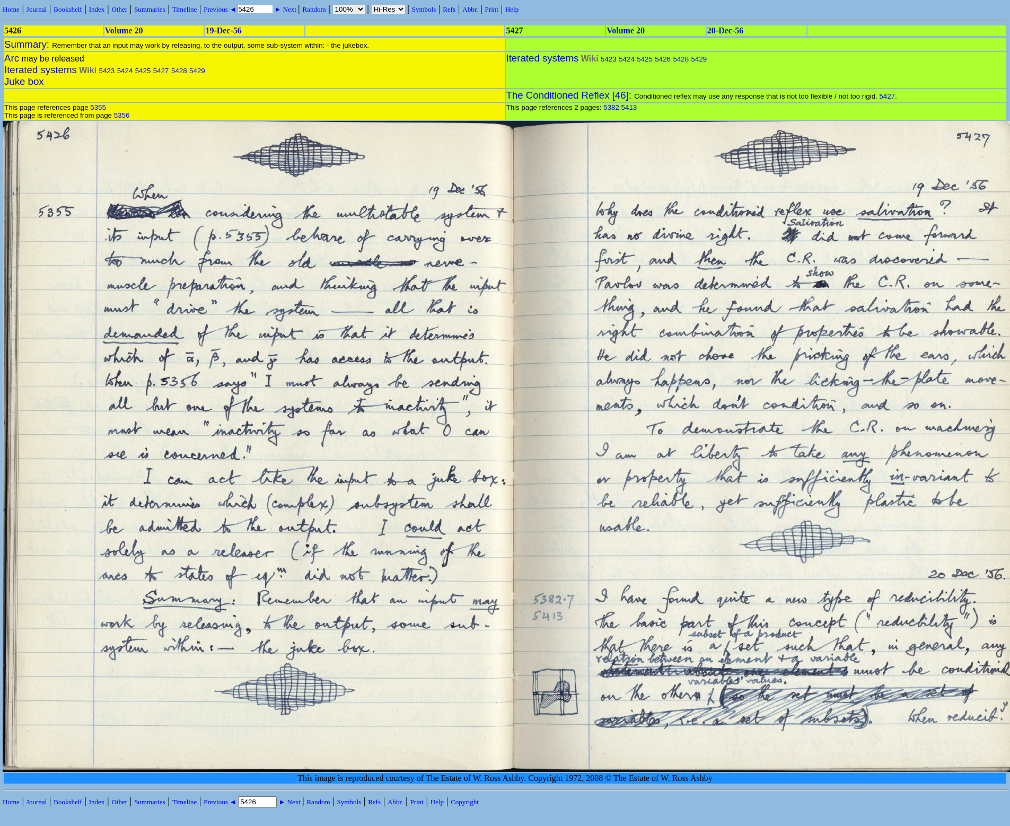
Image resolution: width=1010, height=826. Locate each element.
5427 (161, 71)
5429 (197, 71)
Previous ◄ (221, 9)
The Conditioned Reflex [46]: (570, 95)
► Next (285, 9)
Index (97, 9)
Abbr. (470, 9)
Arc (11, 58)
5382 (611, 107)
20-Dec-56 (725, 30)
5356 (122, 115)
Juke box (24, 81)
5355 (98, 107)
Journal (37, 9)
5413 (629, 107)
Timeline (184, 9)
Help (512, 9)
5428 (179, 71)
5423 (107, 71)
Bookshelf (68, 9)
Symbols (424, 9)
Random (314, 9)
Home (11, 9)
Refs (449, 9)
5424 (125, 71)
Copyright (465, 802)
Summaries (149, 9)
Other (119, 9)
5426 (663, 59)
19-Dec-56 (223, 30)
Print (491, 9)
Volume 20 (124, 30)
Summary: (28, 44)
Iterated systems (40, 69)
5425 (143, 71)
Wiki (87, 70)
